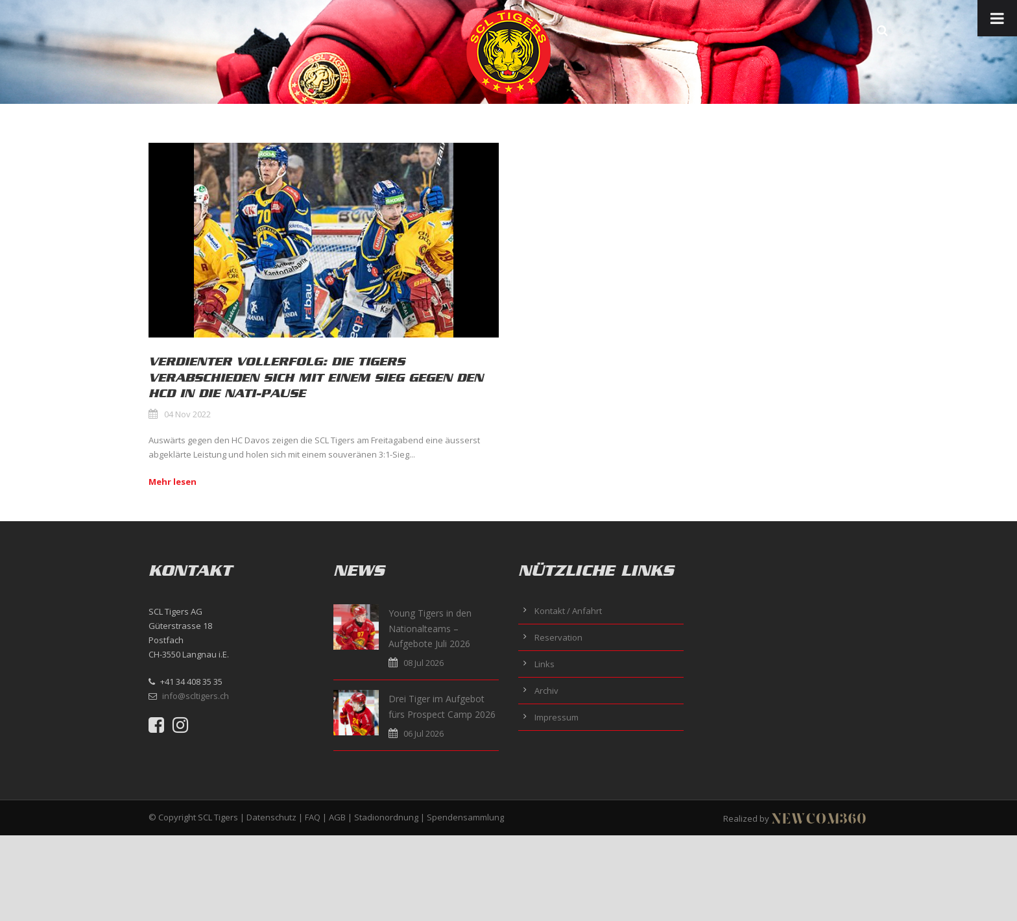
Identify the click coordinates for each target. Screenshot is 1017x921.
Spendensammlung (465, 817)
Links (544, 664)
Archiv (546, 690)
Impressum (556, 717)
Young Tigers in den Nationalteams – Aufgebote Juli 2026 (430, 628)
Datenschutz (271, 817)
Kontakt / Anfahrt (568, 611)
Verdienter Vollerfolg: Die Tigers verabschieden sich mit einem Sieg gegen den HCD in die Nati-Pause (316, 377)
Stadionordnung (386, 817)
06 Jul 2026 (423, 733)
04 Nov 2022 (187, 414)
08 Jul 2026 (423, 663)
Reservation (558, 637)
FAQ (312, 817)
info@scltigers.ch (195, 696)
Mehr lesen (173, 481)
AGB (337, 817)
